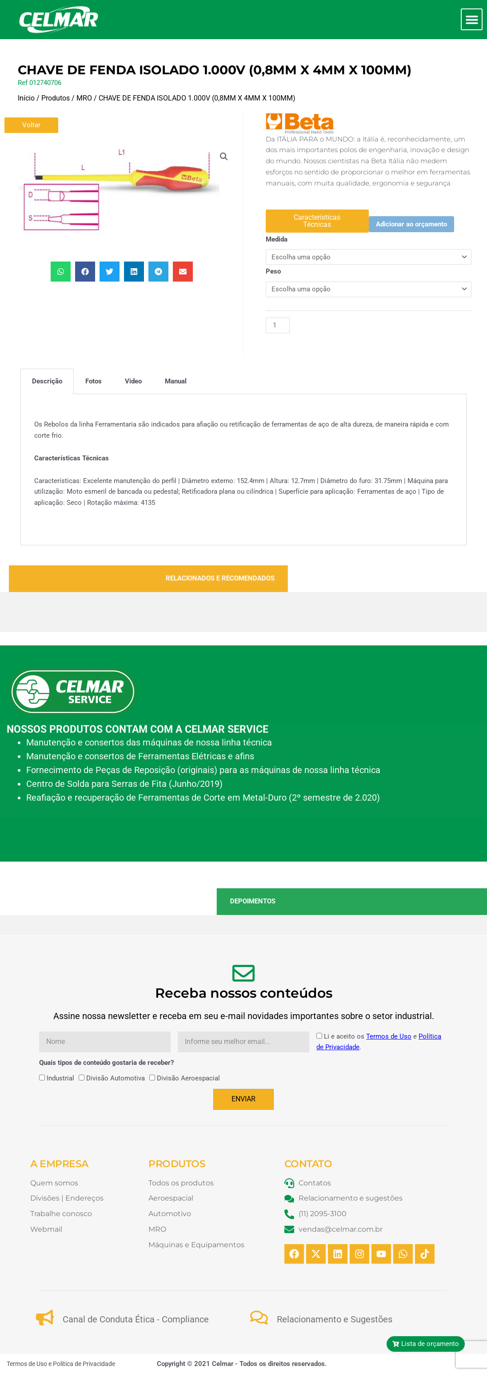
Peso (273, 271)
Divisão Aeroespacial (188, 1078)
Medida (276, 239)
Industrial (60, 1078)
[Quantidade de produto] (278, 325)
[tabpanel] (243, 470)
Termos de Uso (388, 1036)
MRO (84, 98)
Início (26, 98)
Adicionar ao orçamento (411, 224)
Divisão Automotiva (115, 1078)
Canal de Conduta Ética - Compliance (136, 1319)
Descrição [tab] (47, 381)
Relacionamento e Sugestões (334, 1319)
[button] (472, 19)
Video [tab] (133, 381)
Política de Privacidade (84, 1363)
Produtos (55, 98)
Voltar (31, 125)
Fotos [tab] (93, 381)
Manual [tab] (176, 381)
